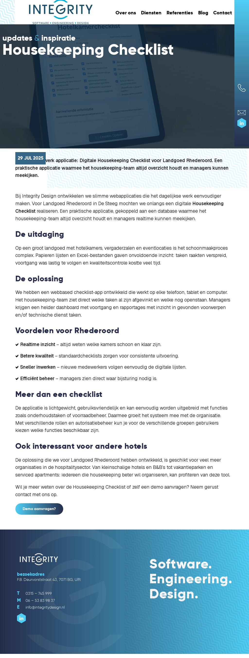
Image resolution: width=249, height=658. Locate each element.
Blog (203, 12)
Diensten (151, 12)
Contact (222, 12)
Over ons (126, 12)
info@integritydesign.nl (41, 607)
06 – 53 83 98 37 (36, 600)
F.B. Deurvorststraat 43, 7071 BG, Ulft (49, 579)
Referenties (180, 12)
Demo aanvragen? (39, 508)
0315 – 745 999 (34, 593)
